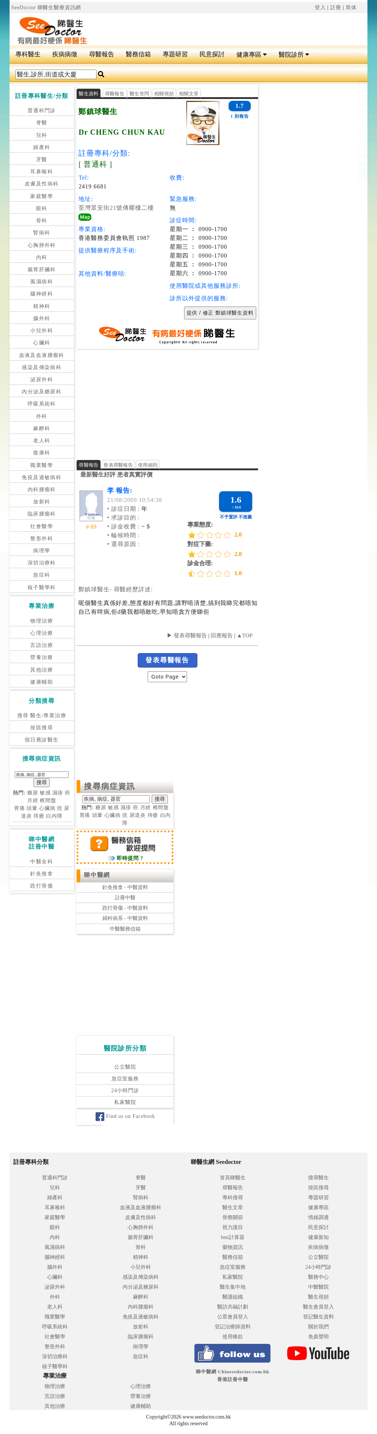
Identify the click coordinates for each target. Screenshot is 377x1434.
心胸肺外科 (42, 245)
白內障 (54, 816)
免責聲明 (318, 1336)
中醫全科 (41, 861)
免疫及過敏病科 (41, 477)
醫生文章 (232, 1207)
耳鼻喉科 (41, 171)
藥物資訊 (232, 1247)
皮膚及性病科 (42, 184)
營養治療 (41, 657)
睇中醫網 (97, 875)
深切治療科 (42, 563)
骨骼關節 (232, 1217)
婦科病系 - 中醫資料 (125, 918)
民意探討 (212, 54)
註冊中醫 (125, 897)
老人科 (41, 440)
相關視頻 (164, 93)
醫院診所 (294, 54)
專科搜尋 (232, 1197)
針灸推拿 (41, 874)
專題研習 (175, 54)
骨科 (41, 220)
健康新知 (318, 1237)
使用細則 (148, 465)
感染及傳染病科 (41, 367)
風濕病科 (41, 281)
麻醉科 (41, 428)
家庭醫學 (41, 196)
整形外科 (41, 538)
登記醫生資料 (318, 1317)
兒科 (41, 135)
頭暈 (32, 808)
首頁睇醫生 (233, 1177)
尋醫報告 (101, 54)
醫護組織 (232, 1297)
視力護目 (232, 1227)
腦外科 (41, 318)
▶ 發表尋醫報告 (187, 635)
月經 (32, 800)
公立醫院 (125, 1067)
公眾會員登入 (232, 1317)
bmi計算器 (232, 1237)
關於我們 (318, 1326)
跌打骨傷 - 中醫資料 (125, 908)
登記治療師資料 (233, 1326)
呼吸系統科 (42, 404)
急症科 (41, 575)
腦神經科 (41, 294)
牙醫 (41, 159)
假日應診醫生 (42, 740)
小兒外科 (41, 330)
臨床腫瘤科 (42, 514)
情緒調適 (318, 1217)
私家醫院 (125, 1102)
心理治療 (41, 633)
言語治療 (41, 645)
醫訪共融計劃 (232, 1307)
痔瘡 (39, 816)
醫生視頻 (318, 1297)
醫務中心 (318, 1277)
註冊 (335, 7)
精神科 (41, 306)
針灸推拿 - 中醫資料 (125, 887)
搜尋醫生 (318, 1177)
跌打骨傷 (41, 886)
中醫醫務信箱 (125, 929)
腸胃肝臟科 (42, 269)
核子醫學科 (42, 587)
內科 (41, 257)
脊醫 (41, 122)
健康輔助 (41, 682)
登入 (320, 7)
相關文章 (188, 93)
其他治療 (41, 670)
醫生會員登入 (318, 1307)
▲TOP (244, 635)
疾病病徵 (64, 54)
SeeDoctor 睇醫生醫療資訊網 (46, 7)
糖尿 (32, 793)
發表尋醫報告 (118, 465)
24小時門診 (125, 1090)
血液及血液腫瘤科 (41, 355)
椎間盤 (48, 800)
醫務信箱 (138, 54)
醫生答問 (139, 93)
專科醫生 (27, 54)
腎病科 (41, 233)
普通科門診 (42, 110)
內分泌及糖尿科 (41, 391)
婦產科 (41, 147)
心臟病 (47, 808)
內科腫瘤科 (42, 489)
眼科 (41, 208)
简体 (351, 7)
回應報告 (222, 635)
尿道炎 (138, 815)
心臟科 (41, 343)
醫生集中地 (233, 1287)
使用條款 (232, 1336)
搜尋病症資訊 (109, 786)
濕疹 (57, 793)
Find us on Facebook (125, 1116)
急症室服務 (125, 1078)
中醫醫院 (318, 1287)
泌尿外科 (41, 379)
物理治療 (41, 621)
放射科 (41, 501)
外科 (41, 416)
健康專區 (251, 54)
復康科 (41, 453)
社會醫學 (41, 526)
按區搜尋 (41, 727)
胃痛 (19, 808)
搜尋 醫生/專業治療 (41, 715)
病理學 (41, 550)
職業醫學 (41, 465)
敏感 (45, 793)
